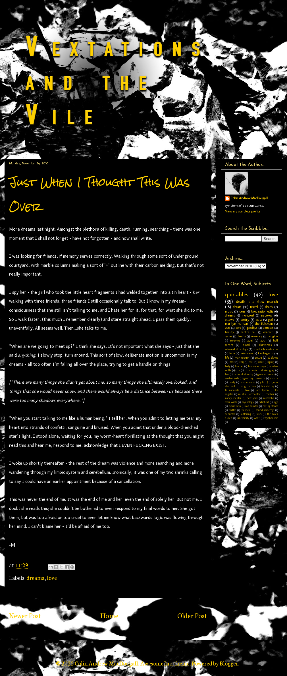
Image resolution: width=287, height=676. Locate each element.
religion (273, 336)
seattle (232, 410)
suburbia (230, 413)
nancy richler (233, 398)
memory (256, 336)
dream (237, 307)
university (243, 417)
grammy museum (254, 378)
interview (246, 353)
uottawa (268, 328)
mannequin (242, 357)
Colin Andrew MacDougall (249, 198)
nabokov (267, 315)
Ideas (242, 311)
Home (109, 615)
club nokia (251, 370)
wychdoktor (271, 417)
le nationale (232, 390)
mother (270, 394)
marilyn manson (236, 324)
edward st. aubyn (236, 349)
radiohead (264, 402)
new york (252, 398)
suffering (246, 413)
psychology (248, 402)
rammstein (234, 406)
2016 (250, 340)
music (229, 311)
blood (246, 345)
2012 (232, 361)
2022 (261, 361)
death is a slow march (257, 301)
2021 (250, 361)
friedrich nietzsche (265, 349)
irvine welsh (247, 382)
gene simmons (265, 374)
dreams (35, 577)
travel (254, 307)
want (256, 417)
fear (227, 374)
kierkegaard (266, 353)
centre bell (248, 332)
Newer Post (25, 615)
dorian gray (267, 370)
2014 (258, 320)
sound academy (265, 410)
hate (232, 353)
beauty (229, 332)
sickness (246, 410)
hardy (232, 382)
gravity (274, 378)
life (227, 357)
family (242, 336)
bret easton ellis (262, 311)
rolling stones (270, 406)
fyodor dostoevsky (243, 374)
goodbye (252, 328)
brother (239, 366)
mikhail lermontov (249, 394)
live (247, 390)
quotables (236, 294)
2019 (238, 328)
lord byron (262, 390)
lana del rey (267, 386)
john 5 (263, 382)
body (227, 366)
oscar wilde (231, 402)
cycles (228, 336)
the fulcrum (264, 324)
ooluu (258, 357)
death (269, 307)
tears (259, 413)
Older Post (192, 615)
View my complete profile (242, 211)
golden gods (232, 378)
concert (268, 332)
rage (275, 402)
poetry (244, 320)
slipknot (273, 357)
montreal (248, 315)
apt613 (271, 361)
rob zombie (251, 406)
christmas (265, 345)
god (270, 320)
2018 (227, 328)
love (52, 577)
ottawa (229, 320)
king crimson (248, 386)
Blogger (229, 663)
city (238, 370)
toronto (235, 340)
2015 (241, 361)
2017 (262, 340)
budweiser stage (257, 366)
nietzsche (268, 398)
